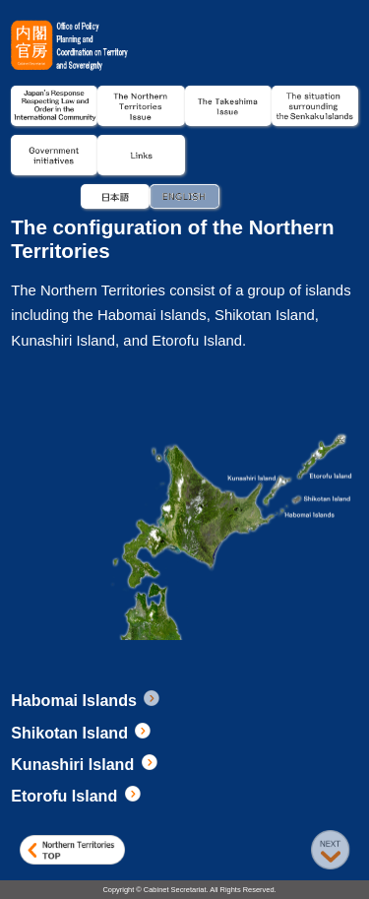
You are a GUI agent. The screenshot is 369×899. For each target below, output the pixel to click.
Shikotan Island (82, 732)
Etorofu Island (77, 795)
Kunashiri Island (85, 764)
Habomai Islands (86, 700)
